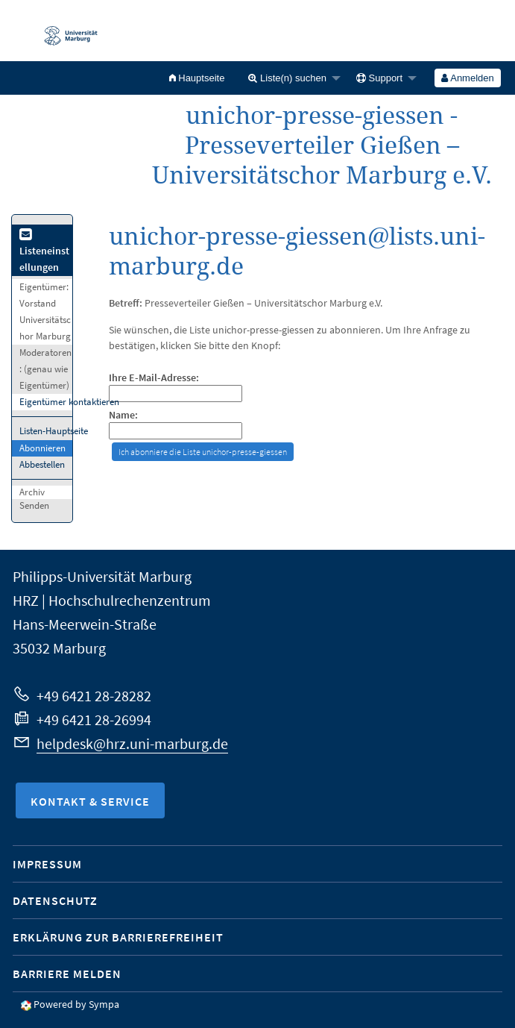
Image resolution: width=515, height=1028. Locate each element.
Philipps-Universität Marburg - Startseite (63, 30)
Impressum (47, 863)
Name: (123, 415)
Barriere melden (67, 973)
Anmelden (467, 78)
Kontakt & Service (90, 801)
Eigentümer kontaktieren (69, 401)
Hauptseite (197, 78)
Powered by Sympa (76, 1004)
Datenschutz (55, 900)
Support (379, 78)
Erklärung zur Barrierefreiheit (118, 937)
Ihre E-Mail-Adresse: (154, 378)
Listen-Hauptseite (53, 430)
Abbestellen (42, 464)
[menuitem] (197, 78)
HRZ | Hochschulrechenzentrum (112, 600)
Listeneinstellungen (44, 252)
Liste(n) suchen (287, 78)
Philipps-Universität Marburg (102, 576)
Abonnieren (42, 448)
